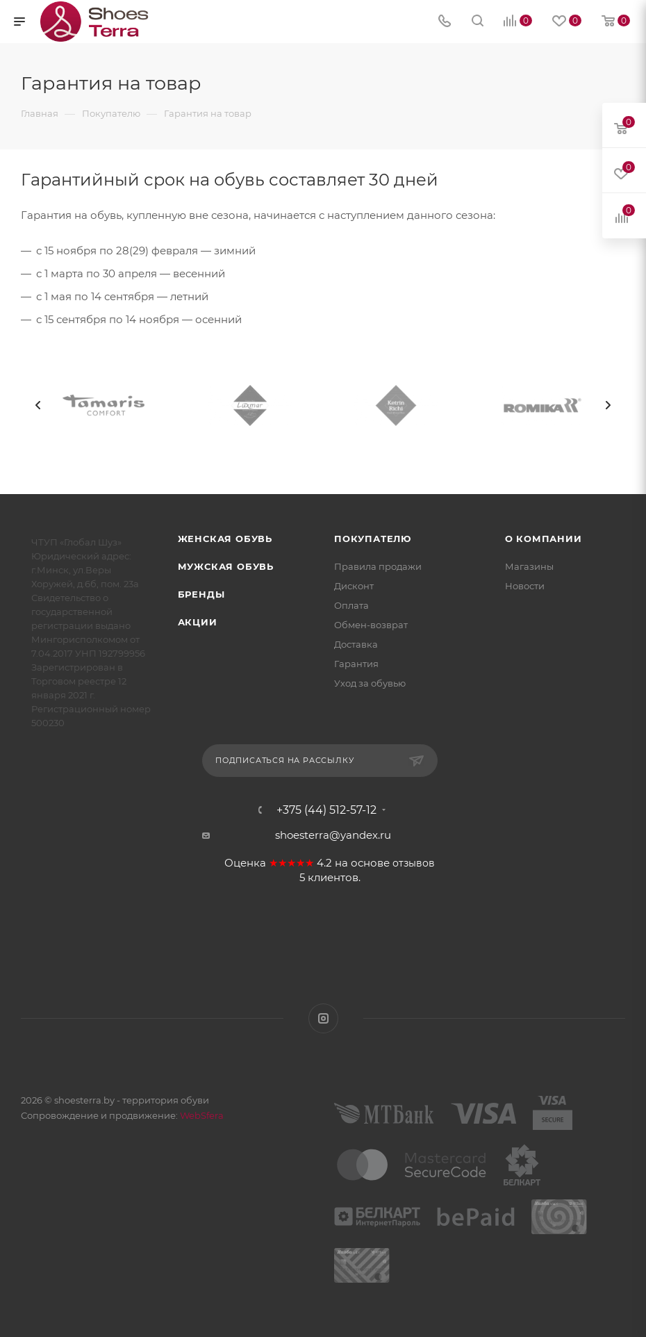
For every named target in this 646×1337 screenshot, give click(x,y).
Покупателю (372, 538)
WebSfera (201, 1115)
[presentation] (38, 405)
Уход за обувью (370, 683)
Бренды (201, 594)
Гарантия (356, 663)
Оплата (351, 605)
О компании (543, 538)
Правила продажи (378, 566)
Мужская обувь (226, 566)
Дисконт (354, 585)
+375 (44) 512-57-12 (326, 810)
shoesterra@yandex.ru (333, 835)
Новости (525, 585)
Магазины (529, 566)
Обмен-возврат (371, 624)
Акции (197, 622)
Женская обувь (225, 538)
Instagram (323, 1018)
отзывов (413, 863)
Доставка (356, 644)
